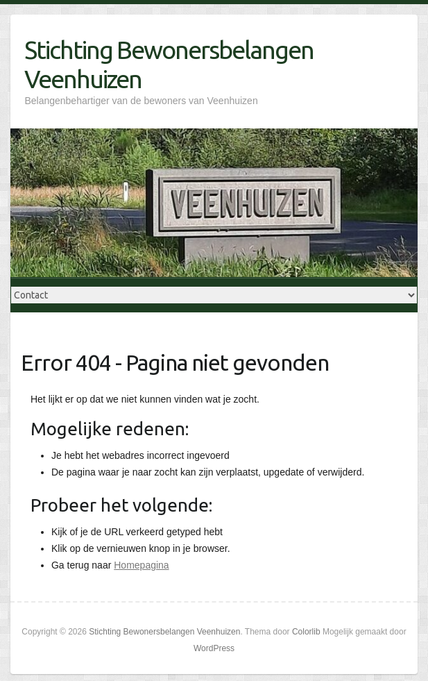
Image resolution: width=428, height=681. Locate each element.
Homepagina (141, 565)
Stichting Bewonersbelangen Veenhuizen (169, 64)
